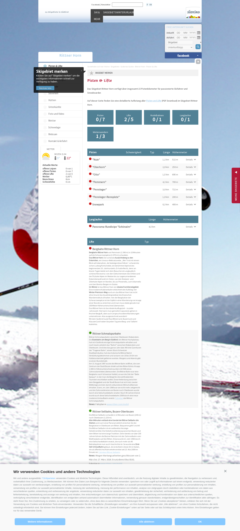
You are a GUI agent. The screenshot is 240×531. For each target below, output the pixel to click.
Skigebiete (130, 19)
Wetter (52, 120)
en (149, 4)
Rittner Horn (60, 57)
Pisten (100, 118)
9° (58, 158)
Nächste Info (46, 88)
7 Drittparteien (49, 478)
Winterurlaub (156, 19)
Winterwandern (100, 135)
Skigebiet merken (103, 72)
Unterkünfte (54, 107)
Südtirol (185, 11)
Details (189, 159)
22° (68, 158)
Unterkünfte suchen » (183, 55)
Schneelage (54, 127)
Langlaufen (185, 118)
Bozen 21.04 (60, 154)
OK (200, 521)
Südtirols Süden (127, 66)
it (147, 4)
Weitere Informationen (40, 521)
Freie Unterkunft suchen (179, 27)
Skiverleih (53, 93)
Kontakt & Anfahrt (57, 141)
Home (107, 66)
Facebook (96, 4)
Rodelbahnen (157, 118)
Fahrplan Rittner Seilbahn (109, 452)
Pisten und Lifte (153, 100)
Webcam (52, 134)
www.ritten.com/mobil (118, 404)
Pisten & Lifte (55, 66)
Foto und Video (56, 113)
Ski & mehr (104, 19)
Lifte (128, 118)
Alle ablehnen (146, 521)
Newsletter (105, 4)
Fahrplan (119, 398)
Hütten (52, 100)
